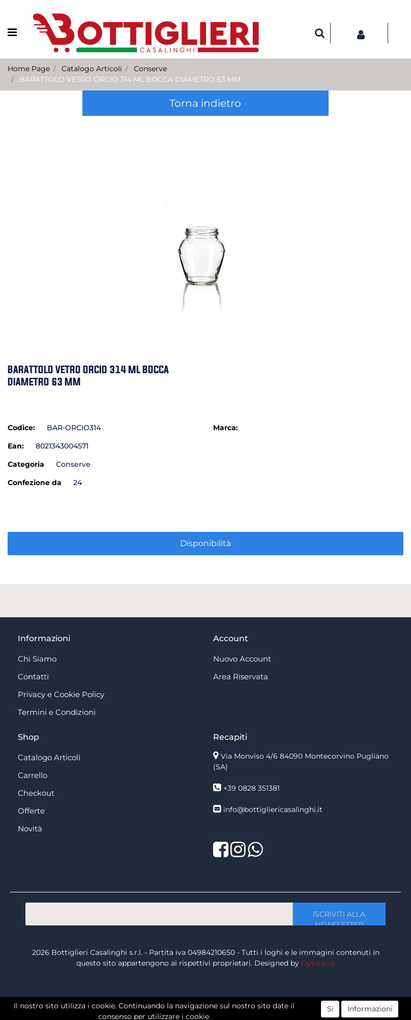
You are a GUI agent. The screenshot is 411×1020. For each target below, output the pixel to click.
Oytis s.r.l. (318, 963)
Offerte (31, 811)
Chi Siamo (37, 659)
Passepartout (227, 1014)
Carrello (32, 775)
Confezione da (35, 482)
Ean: (16, 446)
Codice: (21, 427)
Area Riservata (240, 676)
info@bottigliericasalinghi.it (272, 809)
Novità (30, 828)
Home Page (29, 68)
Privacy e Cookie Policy (61, 694)
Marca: (225, 427)
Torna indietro (205, 103)
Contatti (33, 676)
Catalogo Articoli (92, 68)
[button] (320, 33)
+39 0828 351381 (251, 788)
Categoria (26, 464)
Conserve (150, 68)
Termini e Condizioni (57, 712)
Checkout (36, 793)
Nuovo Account (242, 659)
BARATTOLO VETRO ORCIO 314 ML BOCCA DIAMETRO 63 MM (130, 79)
